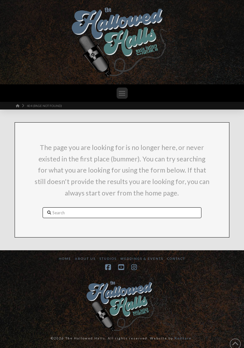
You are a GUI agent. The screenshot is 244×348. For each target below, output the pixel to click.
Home (65, 258)
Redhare (183, 338)
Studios (108, 258)
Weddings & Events (141, 258)
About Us (85, 258)
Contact (176, 258)
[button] (122, 93)
